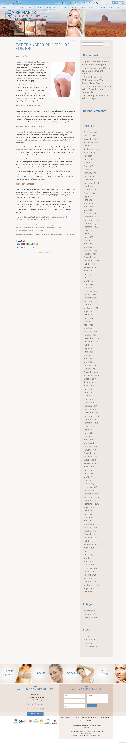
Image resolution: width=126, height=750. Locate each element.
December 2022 (91, 260)
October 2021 (90, 309)
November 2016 (91, 506)
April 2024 (89, 208)
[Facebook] (17, 244)
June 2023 (88, 239)
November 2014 (91, 588)
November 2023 (91, 222)
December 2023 (91, 219)
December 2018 (91, 419)
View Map (35, 725)
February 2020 (91, 371)
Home (4, 7)
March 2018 (89, 450)
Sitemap (108, 728)
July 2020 (88, 353)
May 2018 (88, 443)
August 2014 (90, 599)
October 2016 (90, 509)
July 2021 (88, 319)
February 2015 (90, 578)
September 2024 (92, 191)
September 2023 (92, 229)
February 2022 (91, 295)
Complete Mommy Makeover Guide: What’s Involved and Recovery (94, 80)
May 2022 (88, 284)
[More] (37, 244)
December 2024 (91, 181)
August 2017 (89, 474)
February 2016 (90, 537)
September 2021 (91, 312)
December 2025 (91, 139)
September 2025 (92, 150)
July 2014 (88, 602)
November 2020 (91, 347)
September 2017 (91, 471)
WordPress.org (91, 657)
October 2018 (90, 426)
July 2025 (88, 157)
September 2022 (92, 271)
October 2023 (90, 226)
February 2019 (90, 412)
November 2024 (91, 184)
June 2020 (89, 357)
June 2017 (88, 481)
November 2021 (91, 305)
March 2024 (89, 212)
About (13, 7)
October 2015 (90, 550)
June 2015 (88, 564)
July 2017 (88, 478)
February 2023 (91, 253)
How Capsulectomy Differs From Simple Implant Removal (96, 71)
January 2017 (90, 499)
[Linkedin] (24, 244)
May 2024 (88, 205)
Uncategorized (91, 628)
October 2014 (90, 592)
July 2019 (88, 395)
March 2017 (89, 492)
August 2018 (90, 433)
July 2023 (88, 236)
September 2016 (92, 512)
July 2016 (88, 519)
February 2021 (90, 336)
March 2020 (89, 367)
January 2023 (90, 257)
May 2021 (88, 326)
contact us (29, 230)
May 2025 (88, 163)
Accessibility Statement (86, 731)
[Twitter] (19, 244)
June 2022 (88, 281)
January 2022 (90, 298)
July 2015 (88, 561)
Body (30, 7)
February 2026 (91, 132)
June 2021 (88, 322)
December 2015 (91, 544)
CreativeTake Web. (95, 746)
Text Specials (114, 7)
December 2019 (91, 378)
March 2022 (89, 291)
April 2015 (88, 571)
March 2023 (89, 250)
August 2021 (89, 315)
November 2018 (91, 423)
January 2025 (90, 177)
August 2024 (90, 195)
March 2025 (89, 170)
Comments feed (91, 654)
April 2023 (88, 246)
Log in (87, 647)
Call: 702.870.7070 (35, 715)
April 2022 (88, 288)
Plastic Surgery (28, 247)
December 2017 (91, 461)
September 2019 (92, 388)
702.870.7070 (18, 3)
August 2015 (90, 557)
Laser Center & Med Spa (56, 7)
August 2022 (90, 274)
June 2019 (88, 398)
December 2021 (91, 302)
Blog (96, 728)
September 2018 (92, 430)
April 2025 (88, 167)
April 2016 (88, 530)
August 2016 (90, 516)
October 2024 (90, 188)
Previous (20, 41)
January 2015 (90, 582)
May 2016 (88, 526)
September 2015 (91, 554)
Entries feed (89, 651)
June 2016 (88, 523)
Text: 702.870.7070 (35, 720)
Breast (39, 7)
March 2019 (89, 409)
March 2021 (89, 333)
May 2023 (88, 243)
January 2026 (90, 136)
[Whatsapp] (29, 244)
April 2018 (88, 447)
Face (22, 7)
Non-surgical (90, 621)
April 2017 (88, 488)
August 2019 (90, 392)
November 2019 (91, 381)
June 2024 (89, 201)
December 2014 (91, 585)
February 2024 (91, 215)
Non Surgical (90, 728)
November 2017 (91, 464)
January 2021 (90, 340)
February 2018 (90, 454)
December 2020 (91, 343)
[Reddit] (22, 244)
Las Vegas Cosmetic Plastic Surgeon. (90, 742)
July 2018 (88, 436)
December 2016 (91, 502)
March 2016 (89, 533)
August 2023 (90, 233)
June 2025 (88, 160)
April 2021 (88, 329)
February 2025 (91, 174)
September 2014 (92, 595)
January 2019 (90, 416)
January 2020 (90, 374)
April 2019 (88, 405)
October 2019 (90, 385)
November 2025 (91, 143)
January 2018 (90, 457)
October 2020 (90, 350)
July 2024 (88, 198)
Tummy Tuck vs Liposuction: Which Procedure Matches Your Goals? (96, 89)
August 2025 (90, 153)
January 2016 (90, 540)
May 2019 (88, 402)
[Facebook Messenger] (32, 244)
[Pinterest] (27, 244)
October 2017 (90, 468)
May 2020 (88, 360)
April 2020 (89, 364)
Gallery (73, 7)
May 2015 (88, 568)
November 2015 (91, 547)
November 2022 (91, 264)
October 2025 (90, 146)
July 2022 (88, 277)
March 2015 (89, 575)
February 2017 (90, 495)
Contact (101, 7)
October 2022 (90, 267)
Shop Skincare (87, 7)
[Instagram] (34, 244)
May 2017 (88, 485)
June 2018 (88, 440)
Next (72, 41)
